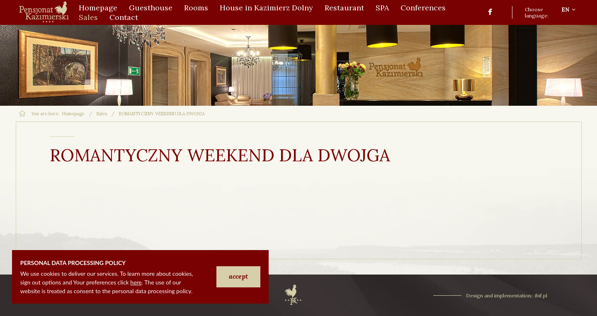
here (135, 282)
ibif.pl (541, 295)
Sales (101, 114)
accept (238, 276)
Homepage (73, 114)
